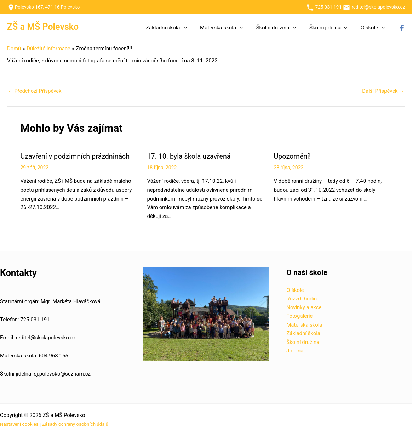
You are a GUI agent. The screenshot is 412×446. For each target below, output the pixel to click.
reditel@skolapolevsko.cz (378, 7)
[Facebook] (402, 28)
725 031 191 (323, 7)
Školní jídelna (332, 27)
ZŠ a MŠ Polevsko (43, 27)
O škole (374, 27)
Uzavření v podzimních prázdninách (76, 156)
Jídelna (295, 351)
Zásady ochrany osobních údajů (75, 424)
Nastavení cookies (19, 424)
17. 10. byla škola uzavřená (189, 156)
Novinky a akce (304, 307)
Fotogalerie (299, 316)
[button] (195, 27)
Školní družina (283, 27)
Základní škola (178, 27)
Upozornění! (292, 156)
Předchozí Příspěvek (35, 91)
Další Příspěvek (382, 91)
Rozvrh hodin (301, 298)
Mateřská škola (230, 27)
